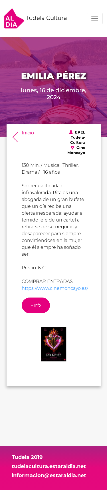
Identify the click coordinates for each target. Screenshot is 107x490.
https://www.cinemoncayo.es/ (55, 288)
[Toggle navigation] (95, 18)
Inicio (28, 133)
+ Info (36, 305)
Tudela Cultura (35, 18)
